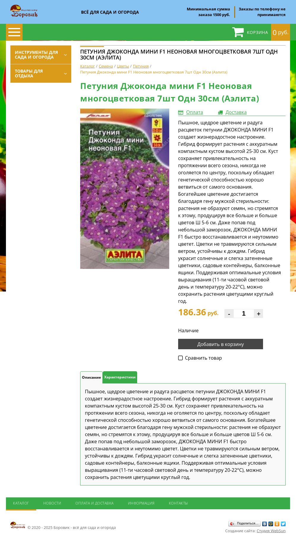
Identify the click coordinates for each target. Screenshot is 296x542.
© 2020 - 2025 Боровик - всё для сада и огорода (63, 525)
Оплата (194, 112)
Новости (52, 503)
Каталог (21, 503)
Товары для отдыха (29, 73)
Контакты (178, 503)
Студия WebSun (271, 530)
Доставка (236, 112)
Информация (141, 503)
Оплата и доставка (94, 503)
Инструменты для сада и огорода (36, 54)
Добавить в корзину (220, 344)
